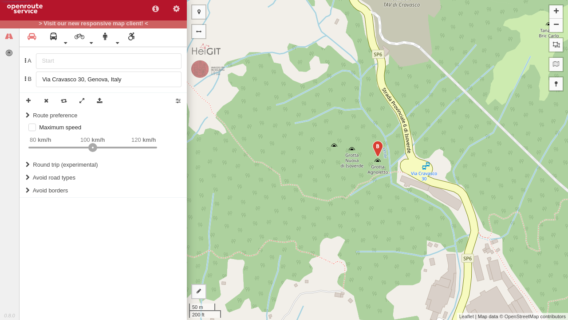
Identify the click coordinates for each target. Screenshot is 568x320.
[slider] (92, 147)
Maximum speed (60, 127)
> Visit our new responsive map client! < (93, 23)
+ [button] (556, 12)
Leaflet (466, 316)
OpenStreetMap (522, 316)
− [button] (556, 25)
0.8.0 (9, 315)
